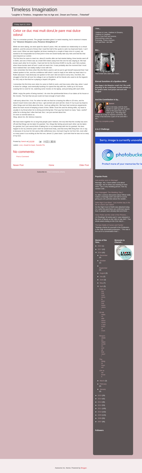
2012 (100, 405)
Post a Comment (22, 156)
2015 (100, 395)
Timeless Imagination (34, 9)
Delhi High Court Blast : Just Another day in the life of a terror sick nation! (112, 204)
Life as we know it (102, 374)
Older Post (84, 165)
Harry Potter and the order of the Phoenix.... (111, 215)
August (102, 273)
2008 (100, 418)
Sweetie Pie (40, 145)
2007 (100, 422)
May (101, 283)
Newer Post (18, 165)
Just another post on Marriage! (106, 180)
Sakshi (111, 103)
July (101, 276)
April (102, 286)
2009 (100, 415)
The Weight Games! (102, 363)
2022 (100, 246)
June (102, 280)
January (103, 389)
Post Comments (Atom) (56, 172)
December (104, 255)
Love (21, 145)
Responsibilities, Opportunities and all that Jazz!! (102, 346)
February (103, 384)
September (103, 268)
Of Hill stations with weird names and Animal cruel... (102, 323)
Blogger (84, 468)
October (103, 261)
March (102, 381)
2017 (100, 249)
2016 (100, 252)
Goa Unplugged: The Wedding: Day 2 (109, 192)
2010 (100, 412)
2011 (100, 408)
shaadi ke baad (29, 145)
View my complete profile (104, 121)
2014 (100, 399)
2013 (100, 402)
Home (51, 165)
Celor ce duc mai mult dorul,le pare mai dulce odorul (102, 299)
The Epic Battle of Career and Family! (109, 225)
